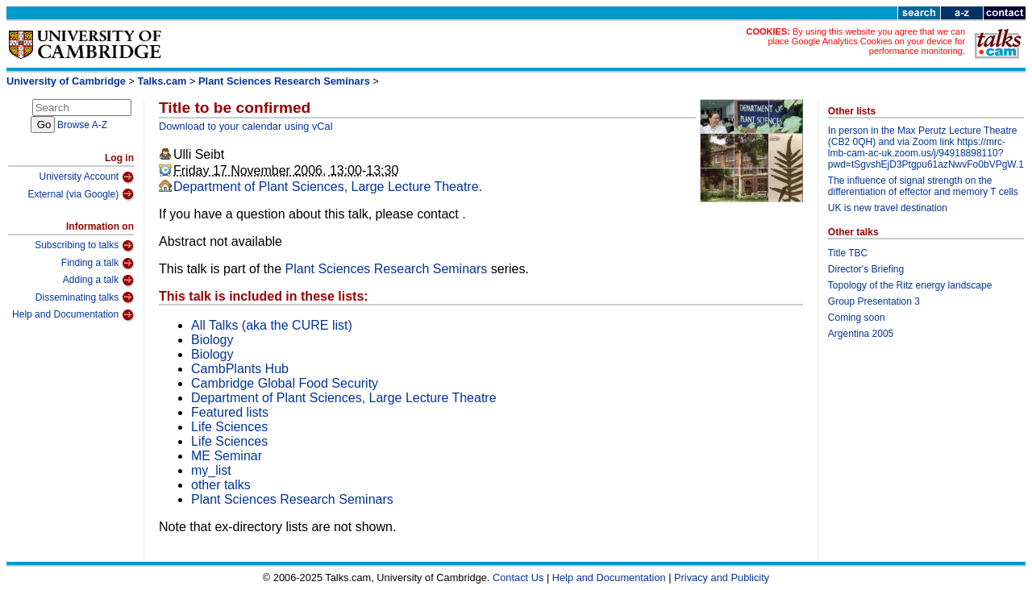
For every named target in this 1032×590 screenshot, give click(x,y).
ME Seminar (226, 456)
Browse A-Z (82, 125)
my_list (211, 470)
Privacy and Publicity (721, 577)
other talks (221, 485)
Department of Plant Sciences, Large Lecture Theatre (326, 186)
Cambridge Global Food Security (284, 383)
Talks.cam (162, 81)
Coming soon (856, 317)
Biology (212, 340)
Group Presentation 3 (874, 301)
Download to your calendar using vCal (246, 126)
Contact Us (518, 577)
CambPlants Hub (240, 369)
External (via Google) (80, 194)
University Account (86, 177)
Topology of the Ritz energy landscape (910, 285)
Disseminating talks (84, 297)
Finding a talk (97, 263)
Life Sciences (229, 427)
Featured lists (229, 412)
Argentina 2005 (860, 333)
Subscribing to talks (84, 245)
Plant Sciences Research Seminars (284, 81)
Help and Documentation (73, 315)
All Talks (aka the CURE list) (271, 325)
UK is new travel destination (887, 208)
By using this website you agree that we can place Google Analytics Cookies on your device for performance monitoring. (866, 41)
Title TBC (848, 253)
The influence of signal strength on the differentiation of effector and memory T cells (923, 186)
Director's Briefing (866, 269)
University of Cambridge (66, 81)
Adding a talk (98, 280)
